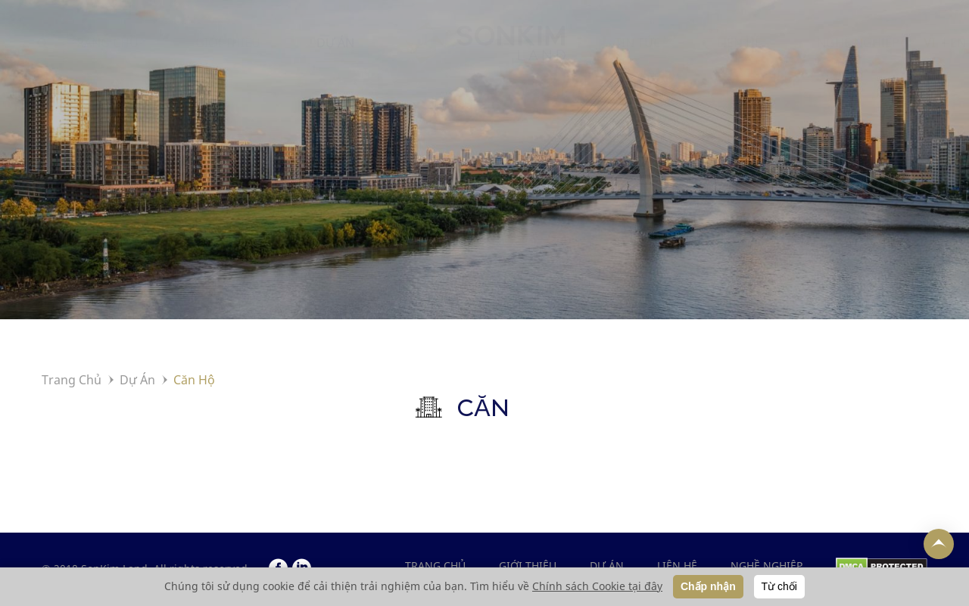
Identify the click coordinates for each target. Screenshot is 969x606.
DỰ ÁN (335, 57)
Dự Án (137, 379)
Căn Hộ (194, 379)
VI (929, 57)
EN (958, 57)
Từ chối (779, 586)
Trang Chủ (71, 379)
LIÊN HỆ (739, 57)
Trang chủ (435, 565)
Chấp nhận (708, 586)
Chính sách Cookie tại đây (597, 586)
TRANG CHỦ (104, 57)
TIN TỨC (638, 57)
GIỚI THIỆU (227, 57)
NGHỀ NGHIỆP (858, 57)
